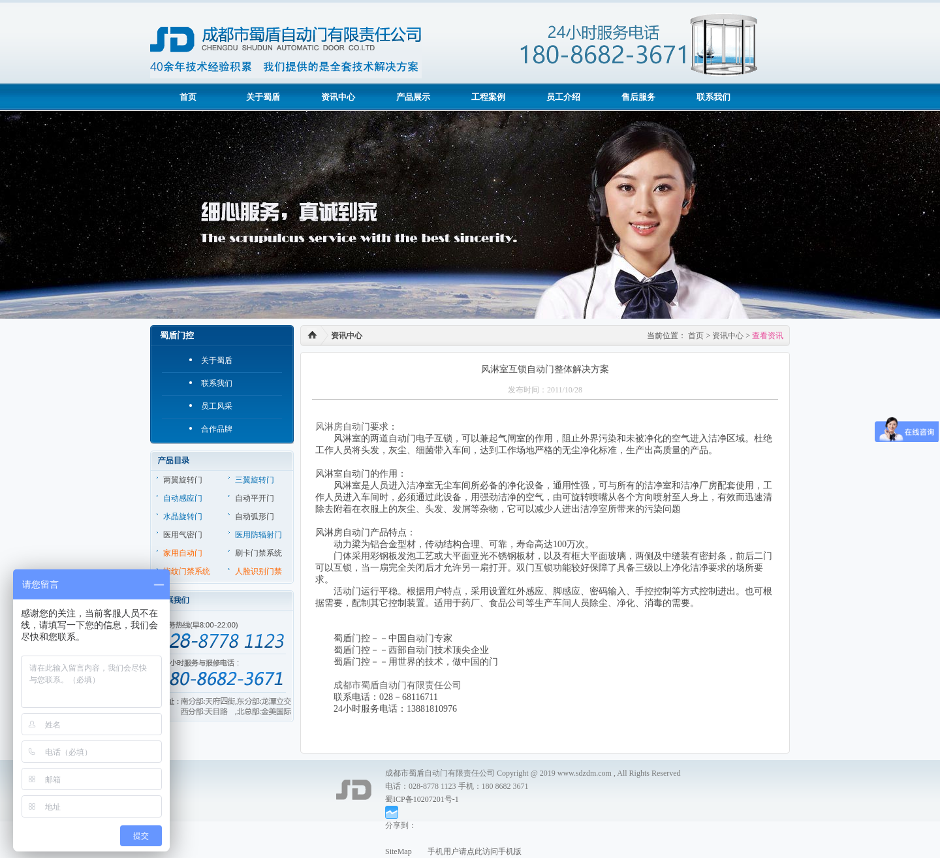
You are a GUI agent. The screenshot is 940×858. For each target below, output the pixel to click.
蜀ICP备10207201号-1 (422, 799)
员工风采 (216, 406)
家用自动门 (182, 553)
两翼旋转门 (182, 480)
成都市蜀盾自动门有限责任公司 (398, 685)
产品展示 (413, 97)
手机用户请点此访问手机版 (467, 851)
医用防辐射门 (258, 534)
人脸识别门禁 (258, 571)
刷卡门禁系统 (258, 553)
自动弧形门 (254, 516)
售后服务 (638, 97)
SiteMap (398, 851)
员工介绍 (563, 97)
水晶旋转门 (182, 516)
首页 (188, 97)
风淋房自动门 (342, 427)
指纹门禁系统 (186, 571)
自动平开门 (254, 498)
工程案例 (488, 97)
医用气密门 (182, 534)
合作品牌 (216, 429)
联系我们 (713, 97)
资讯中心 (338, 97)
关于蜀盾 (263, 97)
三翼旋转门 (254, 480)
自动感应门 (182, 498)
